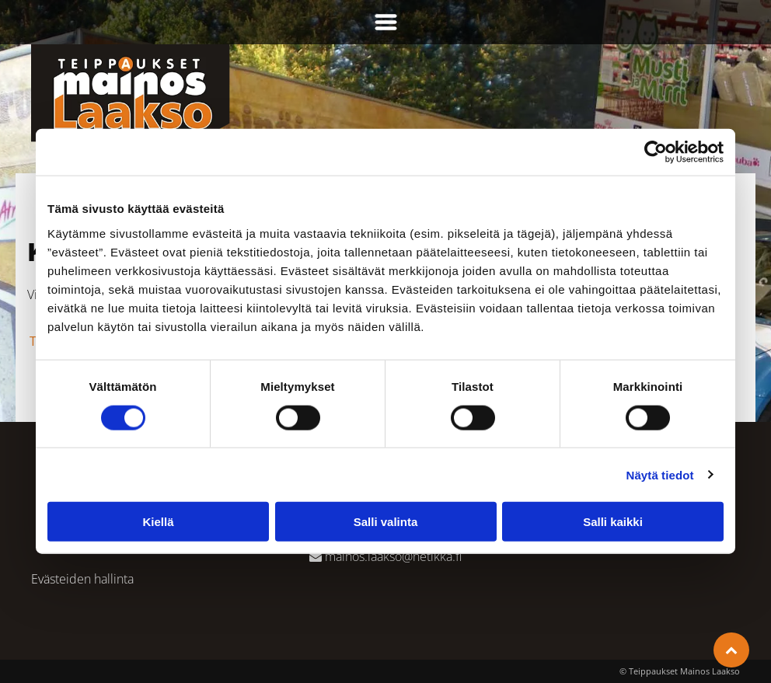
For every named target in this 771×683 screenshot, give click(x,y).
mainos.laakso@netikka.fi (393, 556)
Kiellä (157, 521)
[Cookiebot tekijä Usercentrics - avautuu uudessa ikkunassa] (656, 152)
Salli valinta (386, 521)
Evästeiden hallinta (82, 578)
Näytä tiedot (660, 474)
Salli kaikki (613, 521)
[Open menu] (385, 22)
